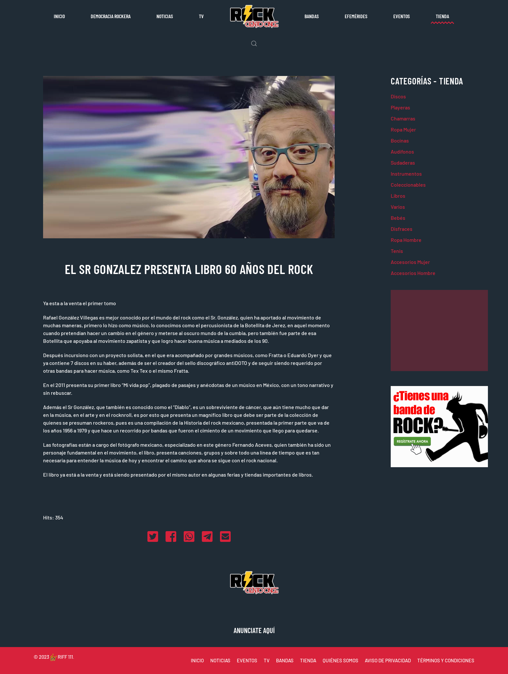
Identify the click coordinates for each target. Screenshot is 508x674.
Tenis (397, 251)
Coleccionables (408, 184)
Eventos (401, 16)
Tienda (442, 16)
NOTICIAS (220, 660)
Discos (398, 96)
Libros (398, 196)
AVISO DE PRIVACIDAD (388, 660)
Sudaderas (403, 162)
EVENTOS (247, 660)
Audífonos (402, 151)
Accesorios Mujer (410, 262)
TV (201, 16)
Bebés (398, 218)
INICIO (197, 660)
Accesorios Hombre (413, 273)
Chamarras (403, 118)
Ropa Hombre (406, 240)
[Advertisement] (439, 330)
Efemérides (356, 16)
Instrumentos (406, 173)
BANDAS (285, 660)
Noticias (164, 16)
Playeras (400, 107)
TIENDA (308, 660)
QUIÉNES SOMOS (340, 660)
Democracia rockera (111, 16)
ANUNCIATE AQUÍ (254, 630)
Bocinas (400, 140)
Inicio (59, 16)
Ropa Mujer (403, 129)
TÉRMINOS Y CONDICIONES (445, 660)
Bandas (312, 16)
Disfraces (401, 229)
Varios (398, 207)
